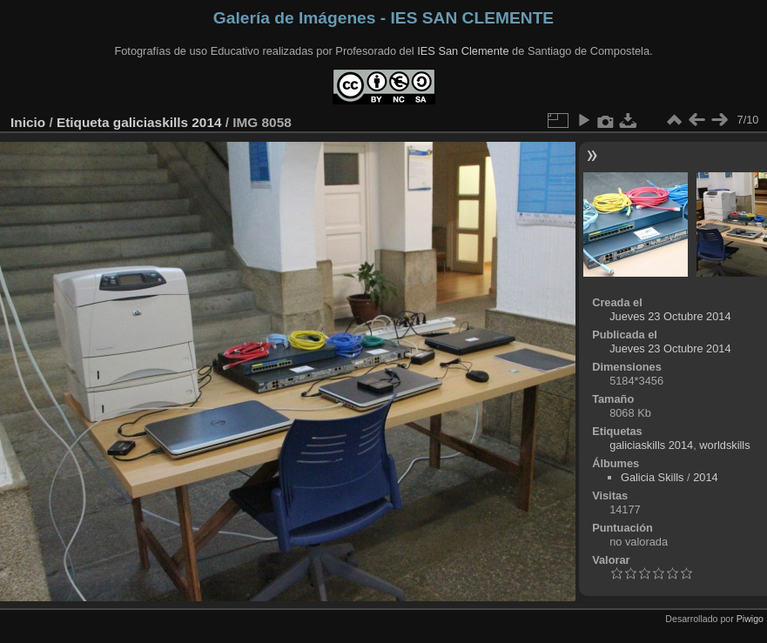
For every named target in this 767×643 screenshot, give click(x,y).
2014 (705, 477)
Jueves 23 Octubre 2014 (669, 316)
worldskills (724, 445)
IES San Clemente (462, 50)
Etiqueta (83, 122)
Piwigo (750, 618)
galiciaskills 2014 (167, 122)
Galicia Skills (652, 477)
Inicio (27, 122)
